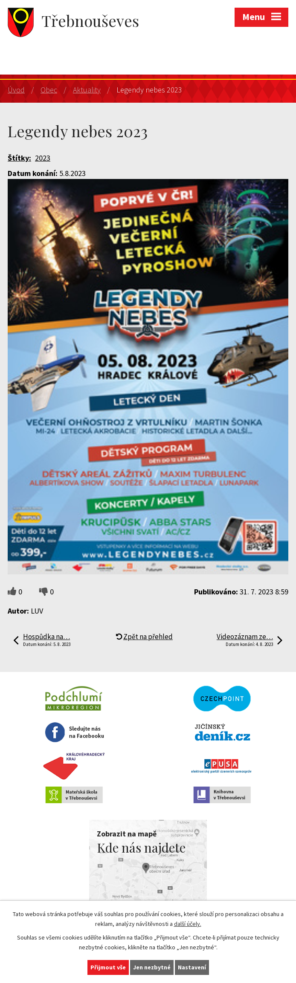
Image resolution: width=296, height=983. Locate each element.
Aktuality (87, 90)
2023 (42, 158)
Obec (49, 90)
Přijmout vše (108, 967)
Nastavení (192, 967)
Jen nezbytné (152, 967)
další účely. (187, 924)
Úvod (16, 90)
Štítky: (19, 158)
